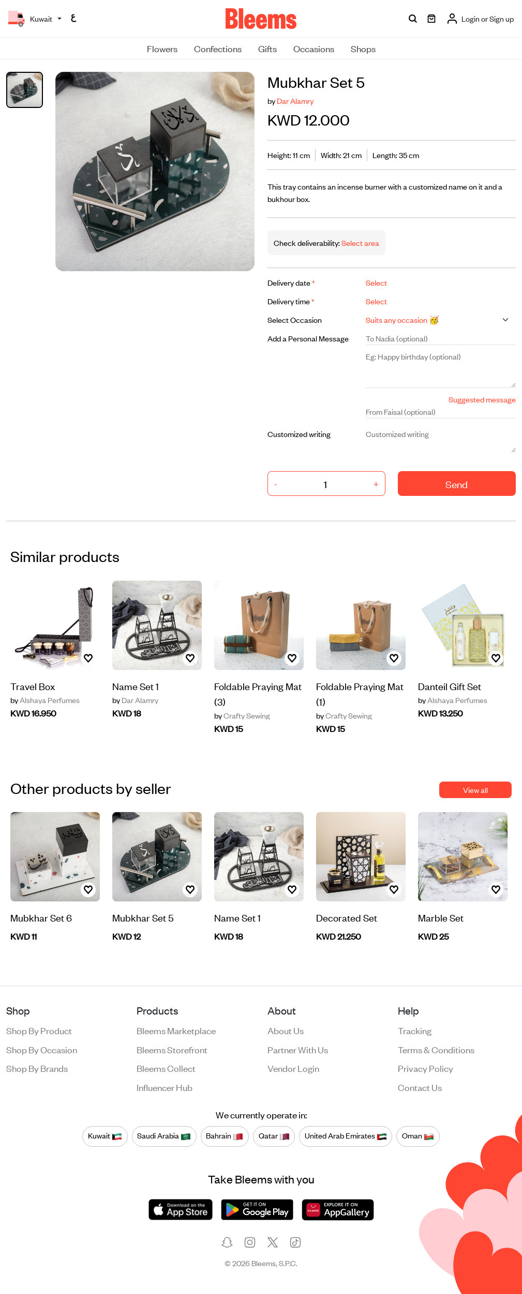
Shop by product (39, 1030)
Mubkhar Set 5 (143, 917)
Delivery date (291, 282)
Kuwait (105, 1136)
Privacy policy (425, 1068)
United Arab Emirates (346, 1136)
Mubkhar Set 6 (41, 917)
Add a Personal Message (308, 338)
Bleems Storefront (172, 1049)
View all (475, 789)
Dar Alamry (295, 100)
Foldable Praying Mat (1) (360, 693)
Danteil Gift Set (449, 685)
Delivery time (291, 300)
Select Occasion (294, 319)
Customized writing (299, 433)
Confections (218, 48)
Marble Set (441, 917)
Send (456, 483)
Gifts (267, 48)
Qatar (274, 1136)
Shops (363, 48)
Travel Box (32, 685)
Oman (418, 1136)
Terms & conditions (436, 1049)
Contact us (420, 1087)
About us (285, 1030)
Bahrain (224, 1136)
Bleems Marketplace (176, 1030)
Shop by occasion (41, 1049)
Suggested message (482, 399)
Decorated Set (346, 917)
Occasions (313, 48)
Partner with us (297, 1049)
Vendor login (293, 1068)
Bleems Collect (166, 1068)
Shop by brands (37, 1068)
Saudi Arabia (164, 1136)
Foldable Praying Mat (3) (258, 693)
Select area (359, 242)
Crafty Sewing (242, 715)
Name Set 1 (135, 685)
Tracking (414, 1030)
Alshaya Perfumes (45, 700)
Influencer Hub (164, 1087)
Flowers (162, 48)
